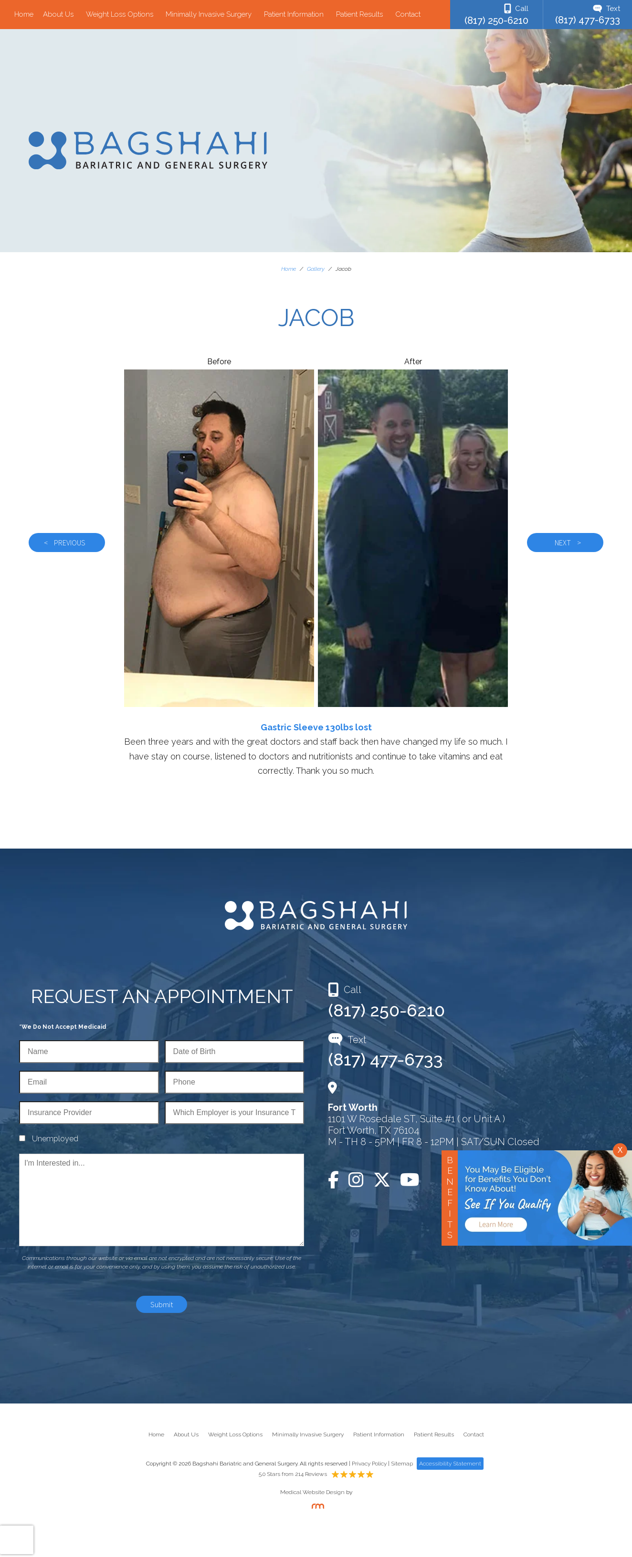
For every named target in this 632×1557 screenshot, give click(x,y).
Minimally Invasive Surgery (209, 14)
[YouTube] (409, 1180)
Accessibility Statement (450, 1463)
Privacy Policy (369, 1463)
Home (23, 14)
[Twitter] (382, 1180)
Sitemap (402, 1463)
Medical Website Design (312, 1492)
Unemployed (55, 1138)
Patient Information (294, 14)
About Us (58, 14)
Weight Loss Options (119, 14)
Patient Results (359, 14)
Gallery (316, 269)
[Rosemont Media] (316, 1507)
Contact (408, 14)
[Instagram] (356, 1180)
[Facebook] (336, 1180)
